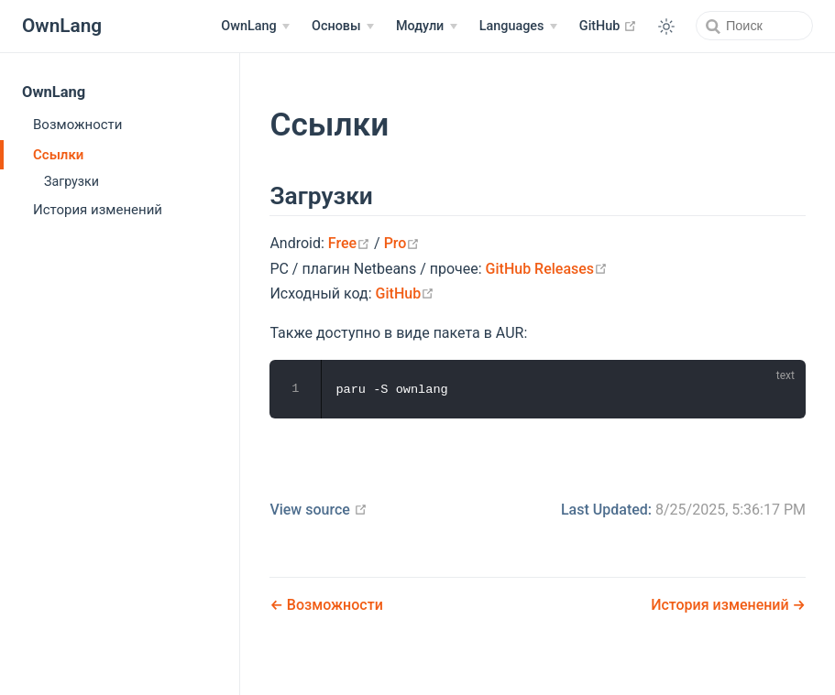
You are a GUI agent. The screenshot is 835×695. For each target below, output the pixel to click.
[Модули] (426, 26)
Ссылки (58, 155)
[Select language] (518, 26)
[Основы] (343, 26)
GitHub (608, 25)
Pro (402, 243)
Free (349, 243)
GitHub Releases (547, 268)
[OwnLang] (255, 26)
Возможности (77, 124)
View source (318, 509)
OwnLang (53, 92)
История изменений (97, 209)
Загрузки (71, 181)
